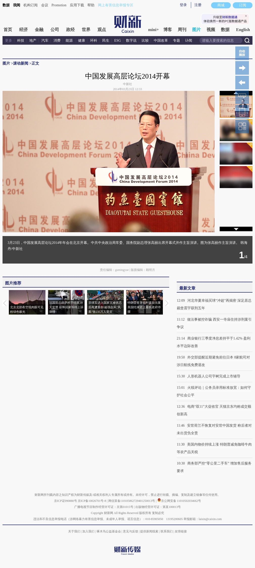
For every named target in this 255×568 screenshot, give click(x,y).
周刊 (182, 29)
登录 (183, 5)
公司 (54, 29)
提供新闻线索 (149, 531)
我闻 (16, 5)
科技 (20, 40)
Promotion (59, 5)
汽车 (44, 40)
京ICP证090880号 (65, 501)
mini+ (153, 29)
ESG (117, 40)
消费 (57, 40)
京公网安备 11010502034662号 (179, 501)
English (243, 29)
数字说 (131, 40)
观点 (101, 29)
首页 (8, 29)
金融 (39, 29)
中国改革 (161, 40)
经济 (23, 29)
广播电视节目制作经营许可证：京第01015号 (103, 507)
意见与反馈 (130, 531)
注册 (197, 5)
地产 (32, 40)
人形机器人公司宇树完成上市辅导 (213, 376)
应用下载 (77, 5)
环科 (93, 40)
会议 (44, 5)
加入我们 (88, 531)
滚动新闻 (20, 63)
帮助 (90, 5)
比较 (145, 40)
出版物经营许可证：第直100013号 (158, 507)
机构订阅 (30, 5)
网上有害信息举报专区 (115, 5)
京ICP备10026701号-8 (92, 501)
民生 (105, 40)
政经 (70, 29)
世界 (86, 29)
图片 (196, 29)
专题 (176, 40)
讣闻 (188, 40)
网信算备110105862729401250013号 (132, 501)
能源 (70, 40)
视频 (211, 29)
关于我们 (74, 531)
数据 (6, 5)
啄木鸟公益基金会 (109, 531)
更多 (8, 40)
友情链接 (181, 531)
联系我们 (167, 531)
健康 (81, 40)
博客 (167, 29)
